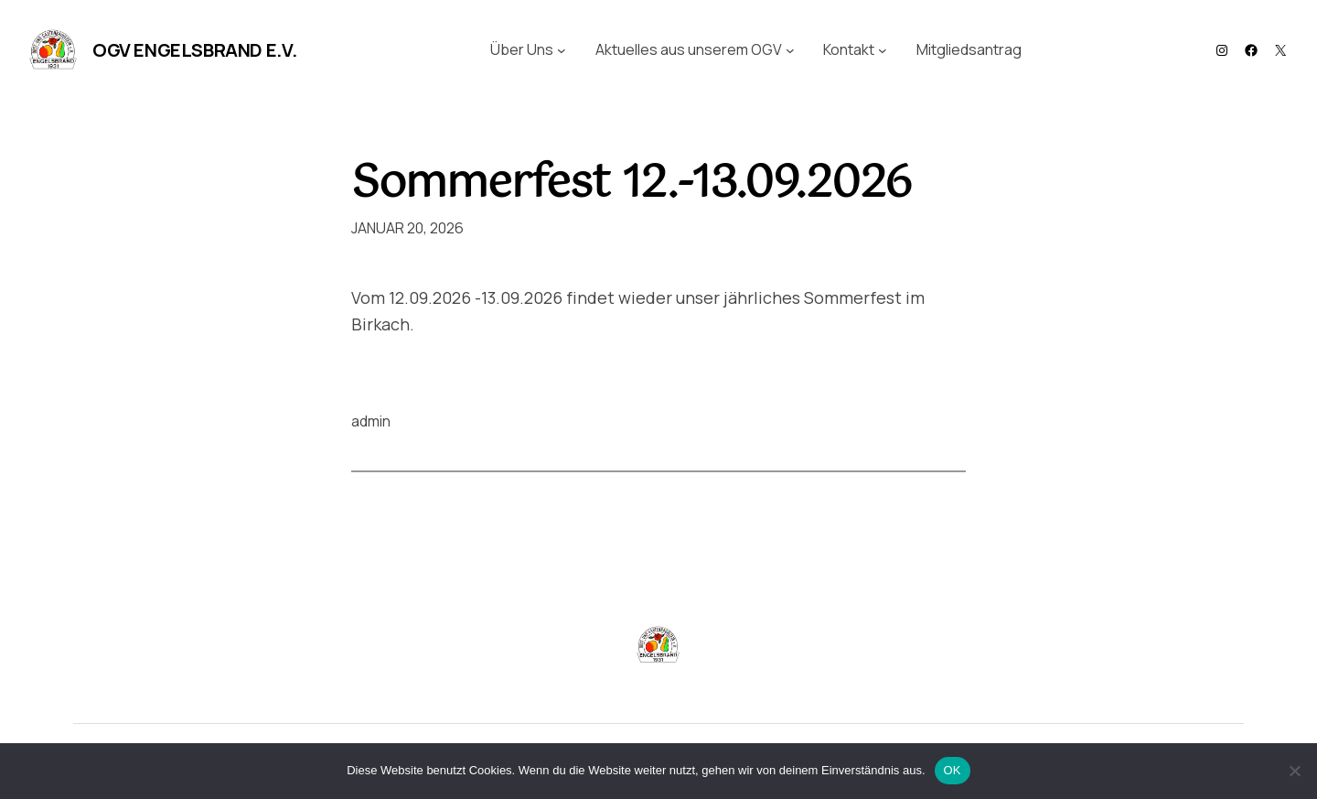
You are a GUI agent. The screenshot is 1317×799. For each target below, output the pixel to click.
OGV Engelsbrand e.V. (194, 50)
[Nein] (1294, 770)
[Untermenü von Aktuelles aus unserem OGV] (790, 50)
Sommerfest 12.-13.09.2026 (631, 184)
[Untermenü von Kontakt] (882, 50)
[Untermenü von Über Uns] (561, 50)
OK (952, 770)
